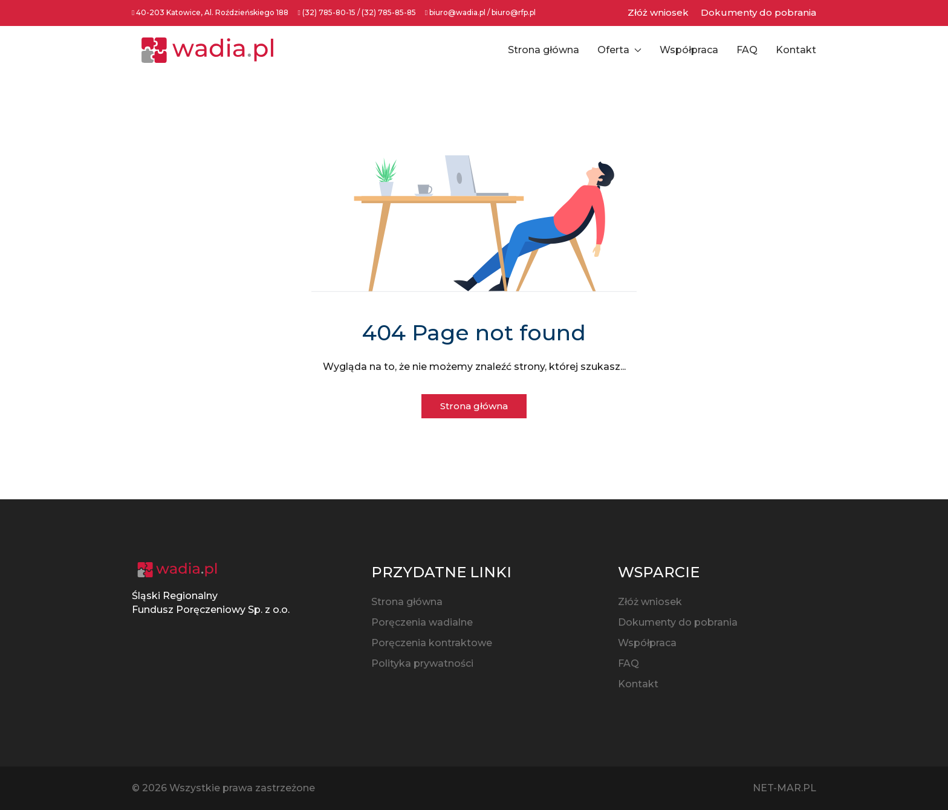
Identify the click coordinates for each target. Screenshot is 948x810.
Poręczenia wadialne (422, 622)
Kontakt (796, 50)
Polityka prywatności (422, 663)
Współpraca (689, 50)
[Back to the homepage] (207, 50)
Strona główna (543, 50)
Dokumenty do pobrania (758, 12)
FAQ (747, 50)
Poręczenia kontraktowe (431, 643)
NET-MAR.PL (784, 788)
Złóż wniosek (658, 12)
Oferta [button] (619, 50)
